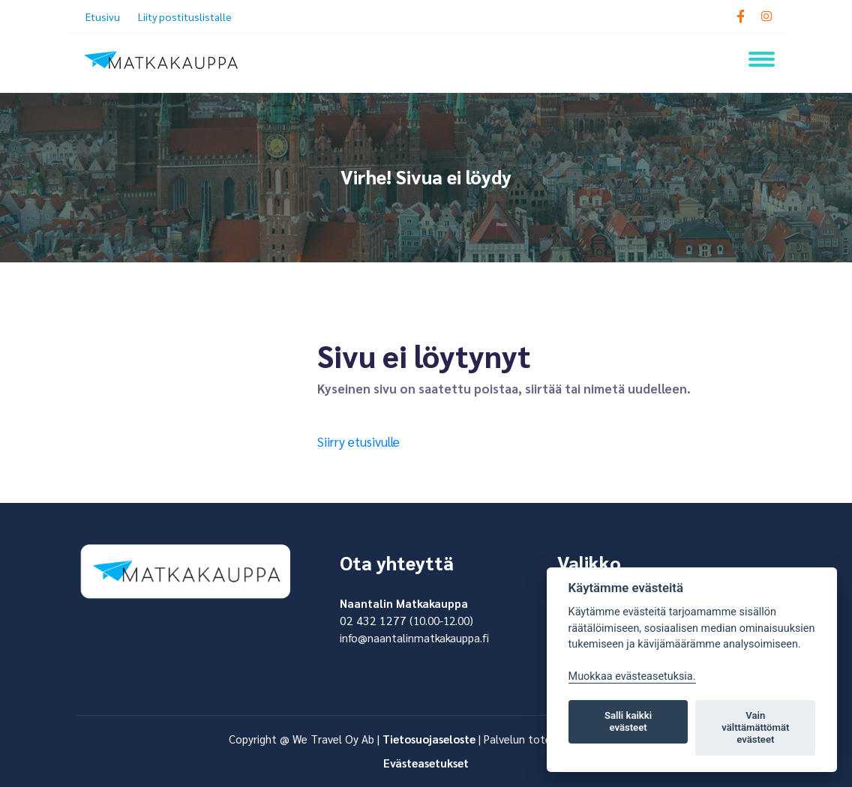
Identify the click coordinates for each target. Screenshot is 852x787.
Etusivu (103, 16)
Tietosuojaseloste (429, 739)
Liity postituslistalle (185, 16)
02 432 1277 (373, 620)
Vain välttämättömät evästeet (755, 727)
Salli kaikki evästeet (628, 721)
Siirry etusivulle (358, 441)
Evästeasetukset (426, 763)
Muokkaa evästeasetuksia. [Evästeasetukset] (632, 676)
